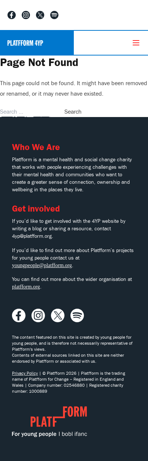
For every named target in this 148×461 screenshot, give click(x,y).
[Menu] (136, 43)
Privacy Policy (25, 373)
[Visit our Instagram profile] (26, 15)
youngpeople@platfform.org (42, 265)
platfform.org (26, 287)
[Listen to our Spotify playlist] (54, 15)
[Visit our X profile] (40, 15)
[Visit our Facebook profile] (11, 15)
